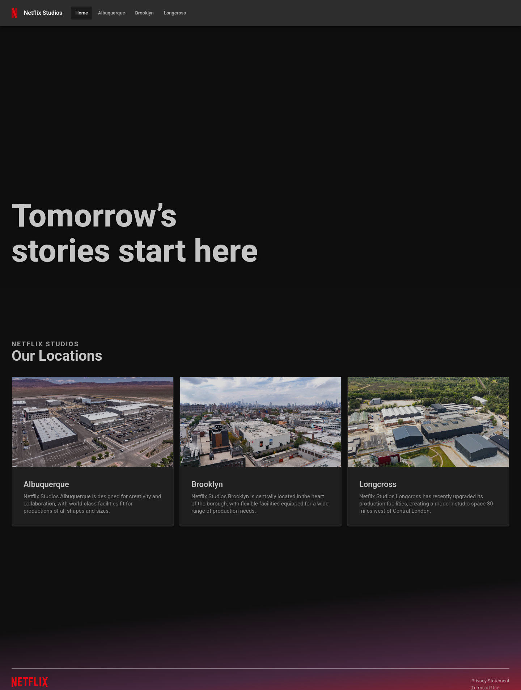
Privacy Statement (490, 680)
